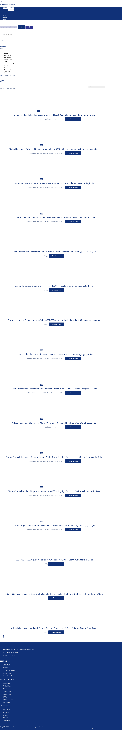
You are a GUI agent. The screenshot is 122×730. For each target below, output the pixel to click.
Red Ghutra (7, 66)
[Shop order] (97, 87)
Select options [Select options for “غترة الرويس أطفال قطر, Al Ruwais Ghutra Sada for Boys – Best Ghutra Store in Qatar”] (56, 564)
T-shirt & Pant (8, 70)
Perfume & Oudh (9, 64)
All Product (7, 56)
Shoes (6, 68)
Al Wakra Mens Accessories (8, 4)
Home (6, 54)
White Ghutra (8, 72)
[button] (51, 49)
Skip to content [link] (4, 1)
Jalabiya (6, 62)
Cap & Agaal (8, 60)
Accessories (7, 58)
